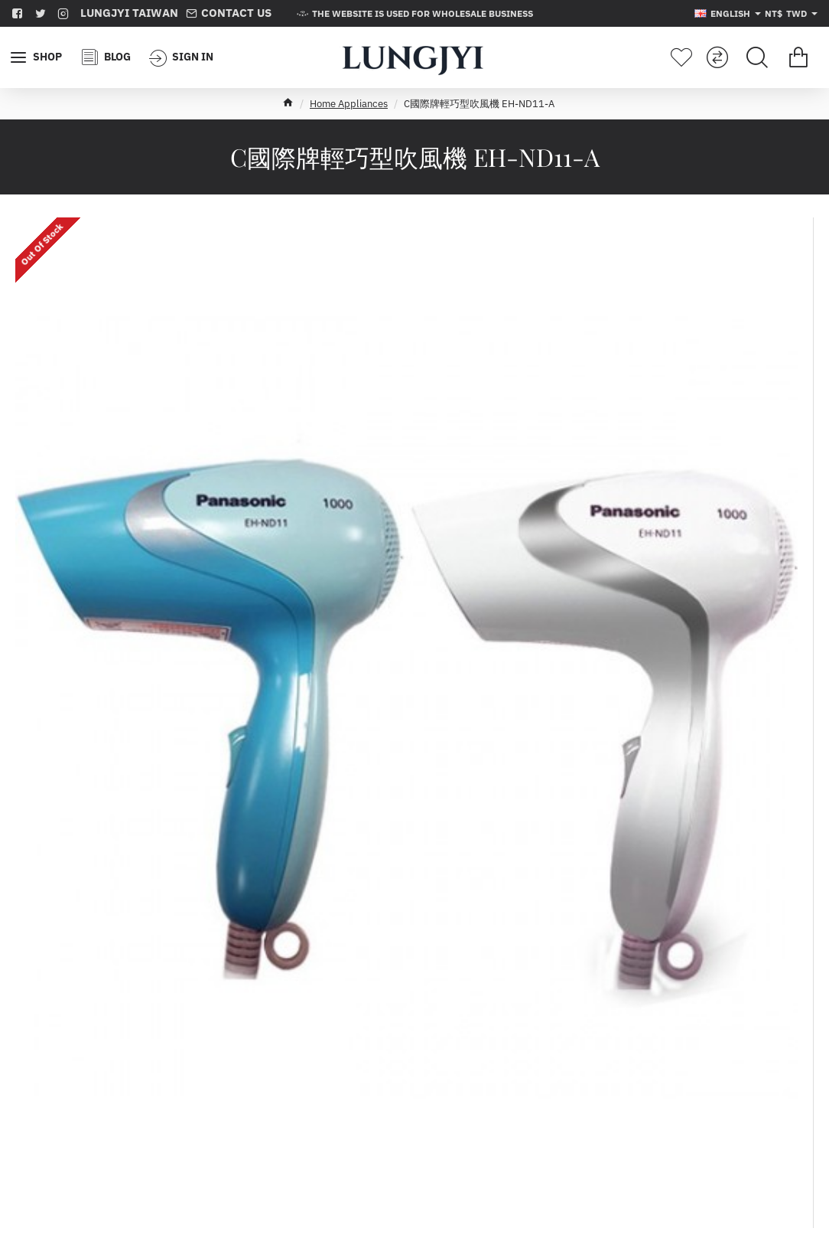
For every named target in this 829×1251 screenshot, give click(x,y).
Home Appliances (349, 103)
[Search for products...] (757, 57)
